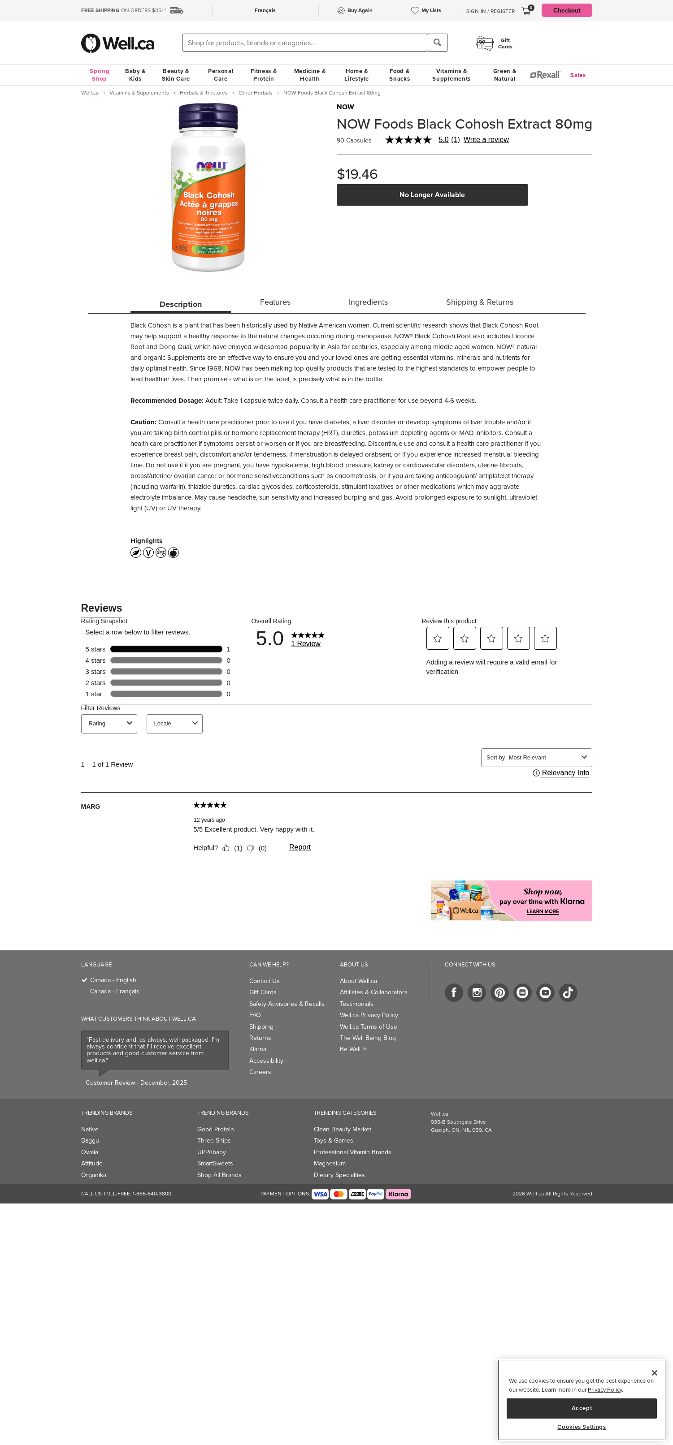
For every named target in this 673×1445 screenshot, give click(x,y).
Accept (582, 1408)
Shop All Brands (219, 1175)
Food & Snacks (399, 74)
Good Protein (215, 1129)
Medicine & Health (310, 74)
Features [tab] (275, 302)
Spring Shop (99, 74)
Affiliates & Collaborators (374, 992)
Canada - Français (114, 991)
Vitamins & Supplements (451, 74)
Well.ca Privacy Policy (369, 1015)
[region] (582, 1400)
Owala (89, 1152)
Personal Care (221, 74)
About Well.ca (358, 981)
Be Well (353, 1049)
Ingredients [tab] (368, 302)
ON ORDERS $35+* (123, 10)
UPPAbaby (211, 1152)
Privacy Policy (605, 1389)
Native (90, 1129)
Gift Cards (263, 992)
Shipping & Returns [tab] (479, 302)
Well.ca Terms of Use (368, 1026)
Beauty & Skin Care (176, 74)
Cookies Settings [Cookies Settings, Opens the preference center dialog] (581, 1427)
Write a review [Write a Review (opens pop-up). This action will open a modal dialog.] (486, 139)
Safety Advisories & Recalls (287, 1004)
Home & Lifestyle (356, 74)
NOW (345, 107)
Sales (578, 75)
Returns (260, 1038)
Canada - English (113, 980)
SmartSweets (215, 1163)
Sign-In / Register (490, 11)
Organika (93, 1175)
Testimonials (356, 1004)
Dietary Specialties (339, 1175)
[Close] (654, 1373)
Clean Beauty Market (342, 1129)
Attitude (92, 1163)
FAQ (255, 1015)
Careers (260, 1072)
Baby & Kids (135, 74)
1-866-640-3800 (152, 1194)
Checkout (567, 10)
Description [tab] (181, 304)
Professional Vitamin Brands (352, 1152)
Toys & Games (333, 1140)
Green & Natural (505, 74)
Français (265, 10)
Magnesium (330, 1163)
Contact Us (264, 981)
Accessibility (266, 1060)
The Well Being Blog (368, 1038)
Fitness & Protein (264, 74)
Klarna (257, 1049)
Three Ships (214, 1140)
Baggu (90, 1140)
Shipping (261, 1026)
